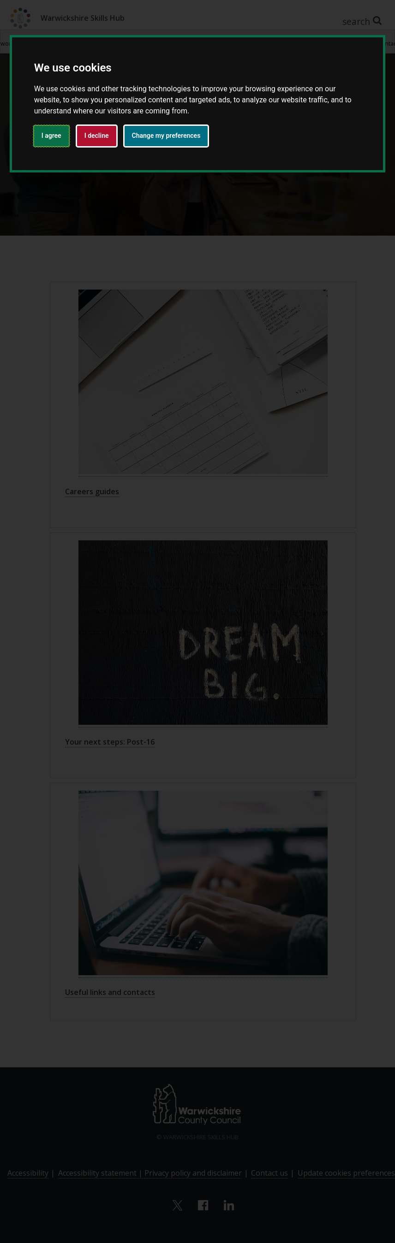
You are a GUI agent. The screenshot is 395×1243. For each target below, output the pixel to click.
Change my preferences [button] (166, 135)
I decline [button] (96, 135)
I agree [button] (51, 135)
